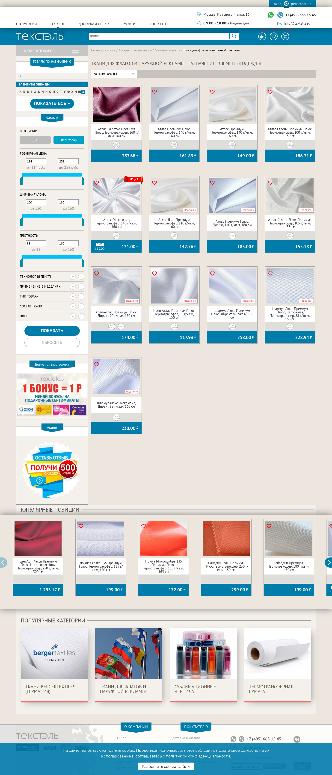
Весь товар (69, 140)
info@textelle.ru (297, 23)
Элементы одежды (34, 84)
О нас (121, 738)
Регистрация (301, 4)
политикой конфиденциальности (198, 756)
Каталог (57, 24)
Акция (134, 179)
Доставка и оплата (94, 24)
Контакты (158, 24)
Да (35, 140)
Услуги (129, 24)
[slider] (21, 181)
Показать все (52, 103)
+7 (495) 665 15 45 (300, 15)
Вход (278, 4)
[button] (331, 562)
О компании (26, 24)
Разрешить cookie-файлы (166, 766)
